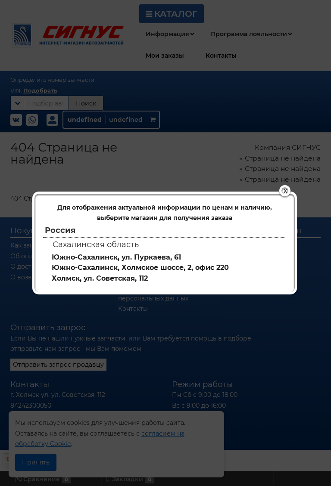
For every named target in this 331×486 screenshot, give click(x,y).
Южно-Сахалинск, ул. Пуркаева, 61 (116, 257)
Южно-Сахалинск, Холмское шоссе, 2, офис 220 (140, 267)
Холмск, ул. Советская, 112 (100, 278)
